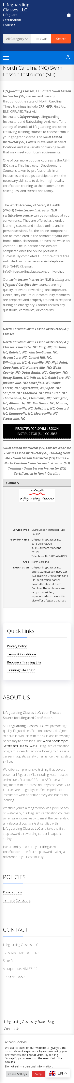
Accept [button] (38, 1074)
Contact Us (12, 1029)
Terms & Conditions (21, 654)
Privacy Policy (17, 646)
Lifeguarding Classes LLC (16, 7)
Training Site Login (21, 670)
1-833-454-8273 (14, 977)
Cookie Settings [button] (17, 1074)
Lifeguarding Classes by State (24, 1021)
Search (61, 39)
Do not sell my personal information (28, 1066)
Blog (51, 1021)
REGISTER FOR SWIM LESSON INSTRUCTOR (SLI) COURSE (37, 431)
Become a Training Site (24, 662)
